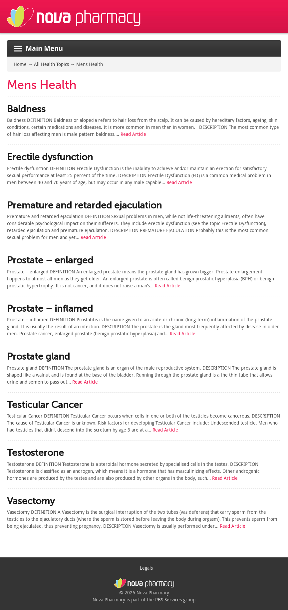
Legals (146, 568)
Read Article (133, 134)
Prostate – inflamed (50, 308)
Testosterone (35, 453)
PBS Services (168, 599)
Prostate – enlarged (50, 260)
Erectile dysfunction (50, 157)
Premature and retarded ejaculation (84, 205)
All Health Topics (51, 64)
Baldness (26, 109)
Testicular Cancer (45, 405)
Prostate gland (38, 356)
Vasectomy (31, 501)
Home (20, 64)
